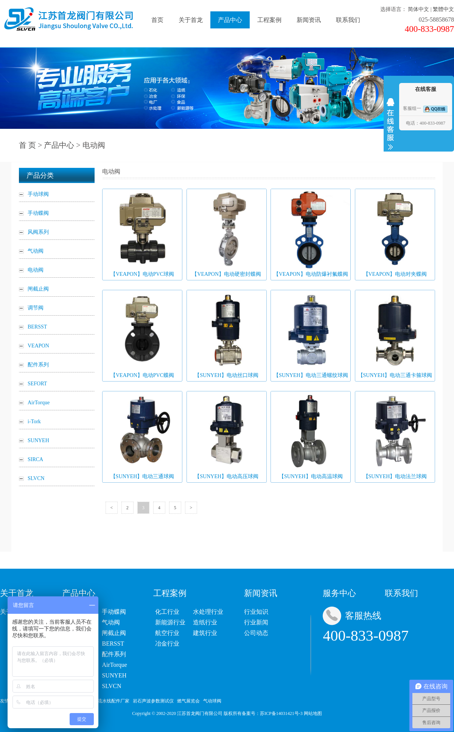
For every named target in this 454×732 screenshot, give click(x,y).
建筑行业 (205, 633)
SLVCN (111, 686)
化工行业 (167, 611)
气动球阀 (212, 701)
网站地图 (313, 713)
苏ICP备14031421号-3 (281, 713)
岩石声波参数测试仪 (153, 701)
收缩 (390, 124)
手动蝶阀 (114, 611)
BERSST (113, 643)
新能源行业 (170, 622)
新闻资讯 (309, 20)
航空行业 (167, 633)
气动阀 (111, 622)
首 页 (27, 145)
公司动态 (256, 633)
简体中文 (418, 9)
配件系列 (114, 654)
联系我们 (348, 20)
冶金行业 (167, 643)
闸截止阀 (114, 633)
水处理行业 (208, 611)
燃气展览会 (188, 701)
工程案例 (269, 20)
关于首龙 (191, 20)
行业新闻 (256, 622)
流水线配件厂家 (113, 701)
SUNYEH (114, 675)
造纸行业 (205, 622)
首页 (157, 20)
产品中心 (230, 20)
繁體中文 (443, 9)
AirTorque (114, 665)
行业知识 (256, 611)
